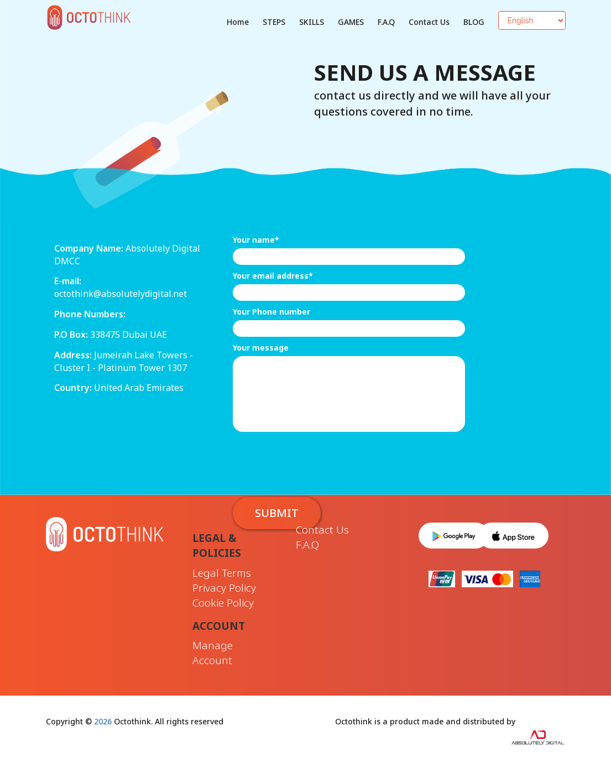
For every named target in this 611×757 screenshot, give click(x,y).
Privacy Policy (224, 588)
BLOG (473, 22)
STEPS (274, 22)
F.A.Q (386, 22)
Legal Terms (221, 573)
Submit (277, 512)
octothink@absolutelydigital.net (120, 294)
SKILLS (311, 22)
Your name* (256, 239)
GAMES (351, 22)
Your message (261, 347)
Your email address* (273, 275)
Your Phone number (271, 311)
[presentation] (317, 459)
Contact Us (429, 22)
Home (238, 22)
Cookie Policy (223, 603)
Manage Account (212, 652)
